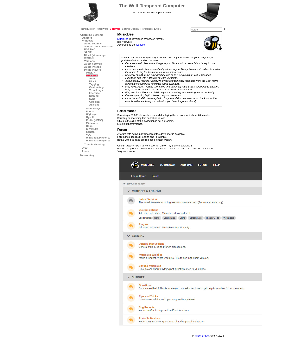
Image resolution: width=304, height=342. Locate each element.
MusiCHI (91, 72)
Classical (94, 101)
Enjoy (157, 28)
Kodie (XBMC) (94, 120)
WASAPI (89, 58)
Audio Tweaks (92, 66)
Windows (87, 40)
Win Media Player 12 (98, 137)
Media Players (92, 69)
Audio (92, 78)
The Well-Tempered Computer (152, 5)
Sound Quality (130, 28)
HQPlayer (92, 114)
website (140, 44)
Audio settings (93, 43)
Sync (92, 98)
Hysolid (90, 117)
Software (115, 28)
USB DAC (90, 49)
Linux (85, 151)
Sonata (90, 131)
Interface (94, 93)
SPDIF (88, 52)
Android (87, 37)
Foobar (90, 111)
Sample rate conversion (98, 46)
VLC (88, 134)
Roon (89, 126)
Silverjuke (92, 128)
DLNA (92, 81)
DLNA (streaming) (94, 55)
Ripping (93, 95)
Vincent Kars (201, 335)
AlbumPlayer (93, 108)
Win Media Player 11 (98, 140)
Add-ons (94, 104)
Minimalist (92, 123)
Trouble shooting (94, 144)
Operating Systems (91, 34)
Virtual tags (96, 90)
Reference (147, 28)
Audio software (93, 63)
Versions (89, 61)
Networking (87, 155)
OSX (84, 148)
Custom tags (96, 87)
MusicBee (92, 75)
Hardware (102, 28)
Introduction (88, 28)
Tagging (94, 84)
